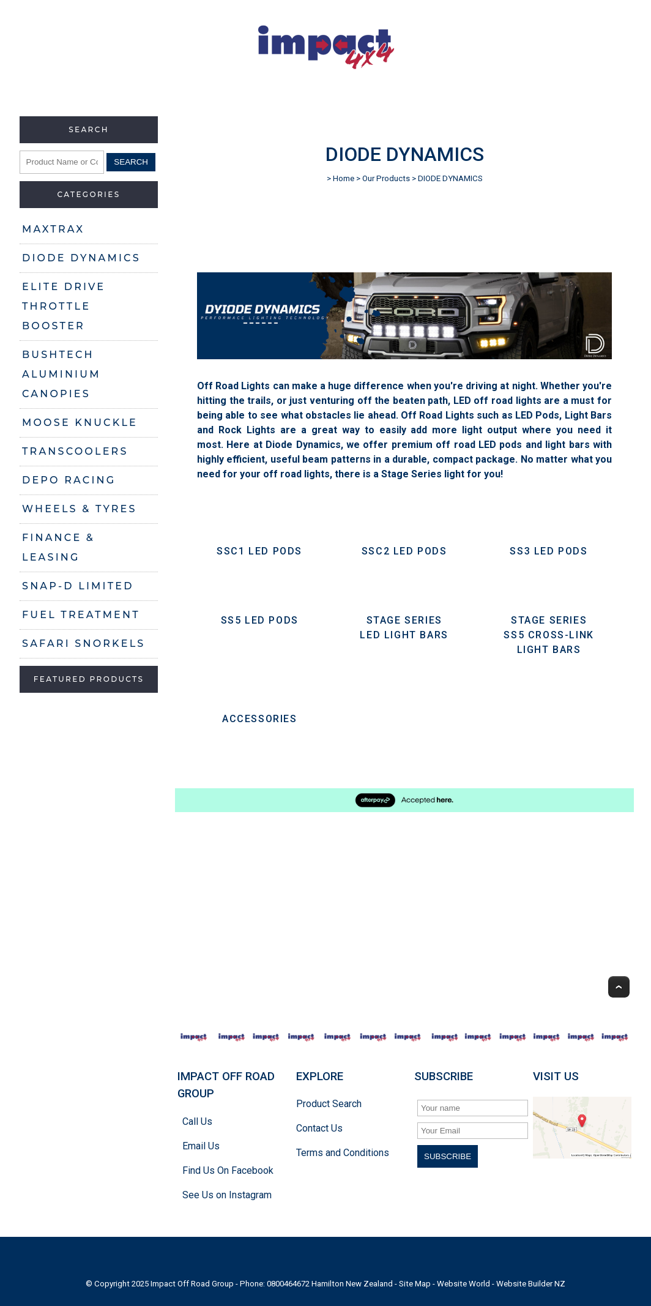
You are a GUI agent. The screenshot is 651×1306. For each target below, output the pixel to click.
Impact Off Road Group (192, 1283)
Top (619, 987)
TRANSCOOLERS (75, 451)
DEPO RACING (69, 480)
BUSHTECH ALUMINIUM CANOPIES (61, 374)
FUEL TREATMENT (81, 615)
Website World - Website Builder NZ (501, 1283)
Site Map (415, 1283)
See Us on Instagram (227, 1195)
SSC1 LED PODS (259, 551)
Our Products (386, 178)
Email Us (201, 1146)
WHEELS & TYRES (79, 509)
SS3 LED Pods (548, 551)
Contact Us (319, 1128)
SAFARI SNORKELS (83, 643)
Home (343, 178)
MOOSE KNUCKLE (80, 422)
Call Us (197, 1121)
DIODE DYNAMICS (81, 258)
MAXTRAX (53, 229)
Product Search (329, 1104)
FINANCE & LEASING (58, 547)
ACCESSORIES (259, 719)
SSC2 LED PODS (404, 551)
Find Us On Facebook (227, 1170)
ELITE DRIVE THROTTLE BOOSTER (63, 306)
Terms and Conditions (342, 1153)
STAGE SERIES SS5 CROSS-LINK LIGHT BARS (548, 634)
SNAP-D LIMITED (78, 586)
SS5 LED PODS (260, 620)
